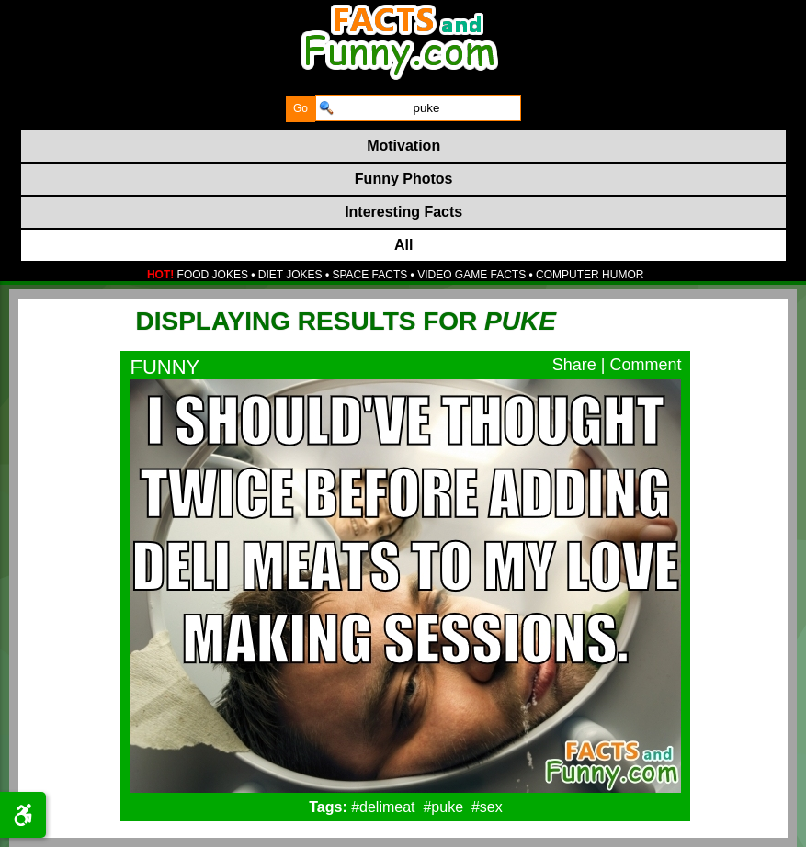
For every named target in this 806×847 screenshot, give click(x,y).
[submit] (300, 109)
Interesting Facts (403, 212)
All (403, 245)
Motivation (403, 145)
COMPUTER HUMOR (589, 274)
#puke (443, 807)
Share (574, 365)
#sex (487, 807)
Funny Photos (404, 178)
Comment (645, 365)
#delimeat (382, 807)
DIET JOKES (290, 274)
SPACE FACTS (369, 274)
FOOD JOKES (212, 274)
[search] (418, 108)
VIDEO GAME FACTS (471, 274)
